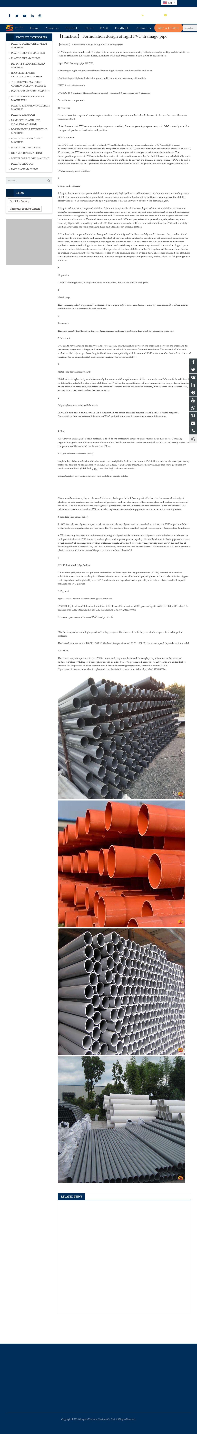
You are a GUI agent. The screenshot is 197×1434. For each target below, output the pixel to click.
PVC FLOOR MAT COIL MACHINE (30, 115)
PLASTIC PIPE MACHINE (25, 82)
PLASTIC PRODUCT (22, 187)
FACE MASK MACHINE (24, 193)
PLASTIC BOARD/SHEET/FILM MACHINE (29, 69)
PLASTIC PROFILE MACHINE (28, 76)
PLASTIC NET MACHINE (25, 171)
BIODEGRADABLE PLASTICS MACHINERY (27, 122)
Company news (98, 41)
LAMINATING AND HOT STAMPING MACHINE (25, 146)
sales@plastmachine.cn (43, 3)
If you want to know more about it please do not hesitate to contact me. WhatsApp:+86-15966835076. (112, 693)
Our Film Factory (19, 225)
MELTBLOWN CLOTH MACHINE (30, 182)
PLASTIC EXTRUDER (23, 138)
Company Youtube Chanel (25, 232)
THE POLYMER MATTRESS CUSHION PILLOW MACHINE (28, 107)
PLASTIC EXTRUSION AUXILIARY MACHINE (30, 131)
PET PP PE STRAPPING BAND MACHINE (28, 89)
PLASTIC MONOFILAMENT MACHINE (27, 164)
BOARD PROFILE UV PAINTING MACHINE (29, 155)
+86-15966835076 (17, 3)
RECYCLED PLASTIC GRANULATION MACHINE (27, 98)
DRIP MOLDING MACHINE (27, 176)
